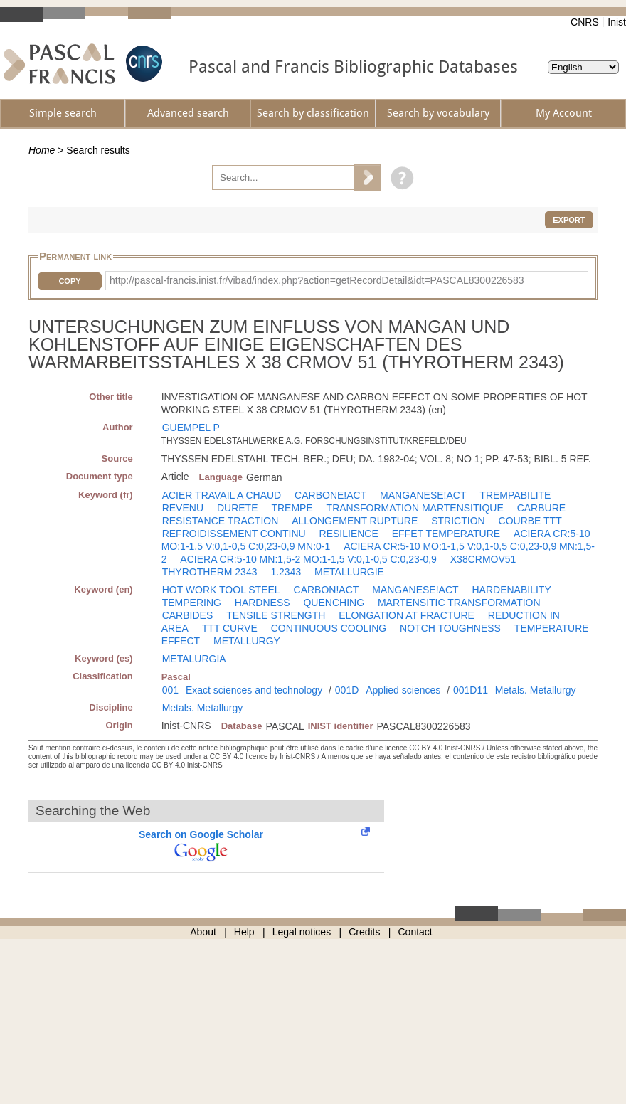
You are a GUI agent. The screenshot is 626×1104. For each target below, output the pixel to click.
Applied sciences (403, 690)
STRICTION (457, 520)
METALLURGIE (349, 572)
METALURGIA (194, 658)
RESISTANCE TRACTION (220, 520)
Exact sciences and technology (254, 690)
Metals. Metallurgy (535, 690)
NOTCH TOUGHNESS (450, 628)
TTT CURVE (230, 628)
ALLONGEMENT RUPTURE (355, 520)
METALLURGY (246, 641)
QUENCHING (333, 602)
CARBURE (541, 508)
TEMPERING (191, 602)
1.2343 (285, 572)
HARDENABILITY (511, 589)
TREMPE (291, 508)
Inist (617, 22)
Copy (69, 281)
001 (170, 690)
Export (569, 220)
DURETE (237, 508)
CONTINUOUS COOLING (329, 628)
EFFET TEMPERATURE (446, 533)
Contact (415, 932)
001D (347, 690)
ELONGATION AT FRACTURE (406, 615)
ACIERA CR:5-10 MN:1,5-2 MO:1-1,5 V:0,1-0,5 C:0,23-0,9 (308, 559)
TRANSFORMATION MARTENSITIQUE (415, 508)
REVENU (182, 508)
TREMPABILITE (515, 495)
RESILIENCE (348, 533)
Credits (364, 932)
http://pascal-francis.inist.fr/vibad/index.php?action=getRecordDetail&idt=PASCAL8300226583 (317, 280)
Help (244, 932)
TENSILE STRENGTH (275, 615)
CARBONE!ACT (330, 495)
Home (41, 150)
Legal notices (301, 932)
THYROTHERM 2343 (210, 572)
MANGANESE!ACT (423, 495)
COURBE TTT (530, 520)
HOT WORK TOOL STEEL (221, 589)
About (203, 932)
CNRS (585, 22)
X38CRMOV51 (483, 559)
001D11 (470, 690)
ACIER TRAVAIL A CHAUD (222, 495)
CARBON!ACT (326, 589)
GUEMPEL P (191, 427)
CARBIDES (187, 615)
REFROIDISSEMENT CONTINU (234, 533)
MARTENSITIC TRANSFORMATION (459, 602)
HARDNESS (262, 602)
